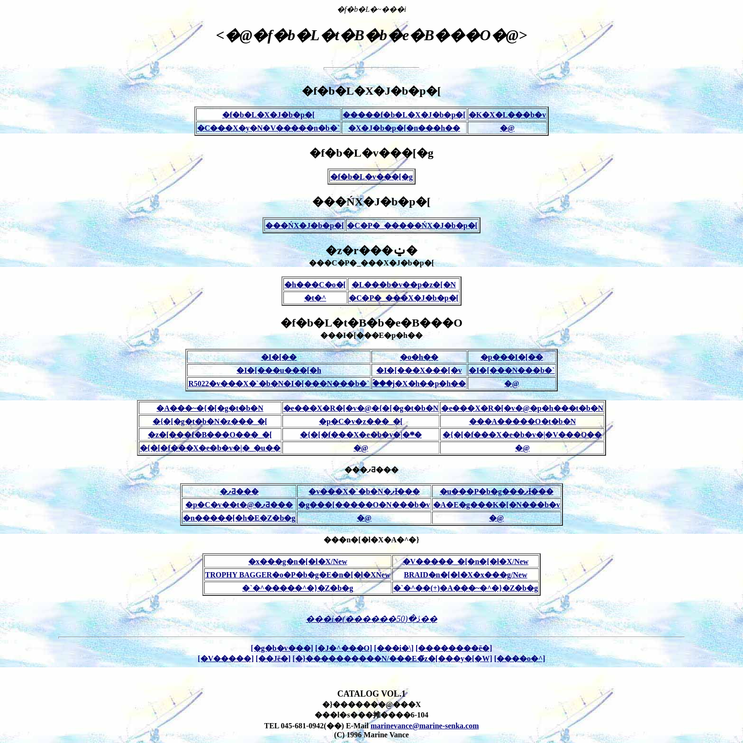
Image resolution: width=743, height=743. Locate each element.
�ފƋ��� (239, 491)
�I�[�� (279, 357)
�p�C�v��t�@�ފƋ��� (239, 505)
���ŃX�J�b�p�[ (304, 225)
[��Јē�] (273, 659)
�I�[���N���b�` (511, 370)
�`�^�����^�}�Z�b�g (297, 588)
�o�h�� (419, 357)
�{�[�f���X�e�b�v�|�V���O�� (522, 435)
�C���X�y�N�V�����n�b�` (268, 128)
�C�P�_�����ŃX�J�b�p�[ (412, 225)
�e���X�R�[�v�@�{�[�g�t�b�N (361, 408)
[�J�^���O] (343, 648)
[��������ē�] (454, 648)
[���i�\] (394, 648)
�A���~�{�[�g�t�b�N (209, 408)
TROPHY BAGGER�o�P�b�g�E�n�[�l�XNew (297, 575)
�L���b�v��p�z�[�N (404, 285)
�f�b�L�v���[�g (371, 177)
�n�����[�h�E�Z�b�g (239, 518)
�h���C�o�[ (315, 285)
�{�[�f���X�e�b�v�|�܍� (361, 435)
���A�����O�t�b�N (522, 421)
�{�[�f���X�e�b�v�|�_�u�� (210, 448)
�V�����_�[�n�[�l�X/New (466, 561)
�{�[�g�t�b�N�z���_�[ (210, 421)
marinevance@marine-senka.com (425, 726)
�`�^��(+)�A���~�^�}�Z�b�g (465, 588)
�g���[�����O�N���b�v (364, 505)
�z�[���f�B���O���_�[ (210, 435)
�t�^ (315, 298)
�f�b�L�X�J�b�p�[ (268, 115)
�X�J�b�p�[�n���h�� (404, 128)
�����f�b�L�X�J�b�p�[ (404, 115)
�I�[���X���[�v (419, 370)
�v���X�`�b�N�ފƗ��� (363, 491)
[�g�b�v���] (282, 648)
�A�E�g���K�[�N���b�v (496, 505)
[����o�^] (519, 659)
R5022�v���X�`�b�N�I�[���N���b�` (278, 384)
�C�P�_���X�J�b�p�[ (404, 298)
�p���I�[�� (511, 357)
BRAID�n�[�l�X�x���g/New (465, 575)
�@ (507, 128)
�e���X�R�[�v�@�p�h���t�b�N (522, 408)
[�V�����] (226, 659)
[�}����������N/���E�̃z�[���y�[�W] (392, 659)
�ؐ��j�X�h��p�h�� (419, 384)
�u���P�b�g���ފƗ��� (497, 491)
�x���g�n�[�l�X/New (297, 561)
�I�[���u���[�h (278, 370)
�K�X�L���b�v (507, 115)
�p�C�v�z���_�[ (361, 421)
